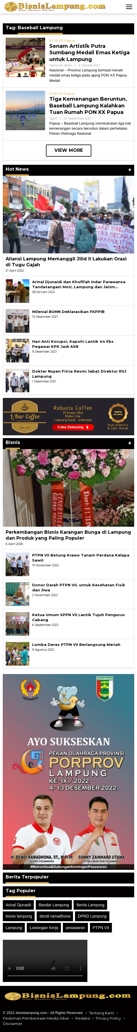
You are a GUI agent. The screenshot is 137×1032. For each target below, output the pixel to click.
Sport (68, 65)
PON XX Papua (62, 40)
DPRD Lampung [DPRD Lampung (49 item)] (92, 916)
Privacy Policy (108, 1018)
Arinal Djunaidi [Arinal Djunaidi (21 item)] (18, 905)
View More (68, 150)
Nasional (55, 65)
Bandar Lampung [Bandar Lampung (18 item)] (54, 905)
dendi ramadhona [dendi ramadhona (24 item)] (54, 916)
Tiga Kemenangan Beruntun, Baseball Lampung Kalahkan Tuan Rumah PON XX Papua (88, 105)
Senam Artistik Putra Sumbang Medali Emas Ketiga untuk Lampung (89, 52)
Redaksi (82, 1018)
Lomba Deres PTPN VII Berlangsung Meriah (76, 644)
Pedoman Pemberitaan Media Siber (36, 1018)
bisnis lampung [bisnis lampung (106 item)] (19, 916)
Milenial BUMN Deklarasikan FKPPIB (68, 311)
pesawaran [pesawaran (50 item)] (75, 927)
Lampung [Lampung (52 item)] (14, 927)
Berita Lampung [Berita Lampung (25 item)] (90, 905)
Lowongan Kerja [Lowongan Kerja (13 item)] (44, 927)
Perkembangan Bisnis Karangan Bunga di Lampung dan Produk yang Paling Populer (68, 535)
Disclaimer (12, 1023)
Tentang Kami (101, 1013)
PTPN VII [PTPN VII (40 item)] (101, 927)
